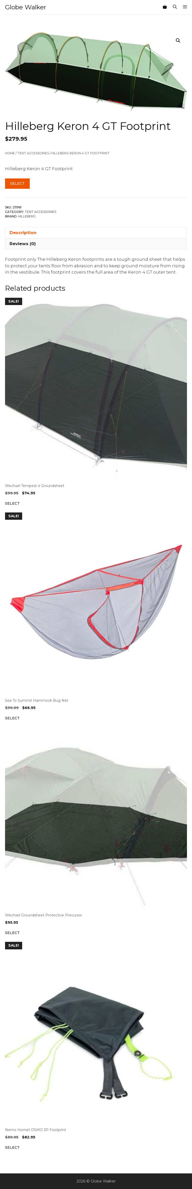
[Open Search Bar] (175, 7)
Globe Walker (25, 7)
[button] (178, 40)
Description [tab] (23, 232)
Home (10, 153)
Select (17, 183)
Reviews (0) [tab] (23, 243)
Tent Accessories (33, 153)
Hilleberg (27, 216)
